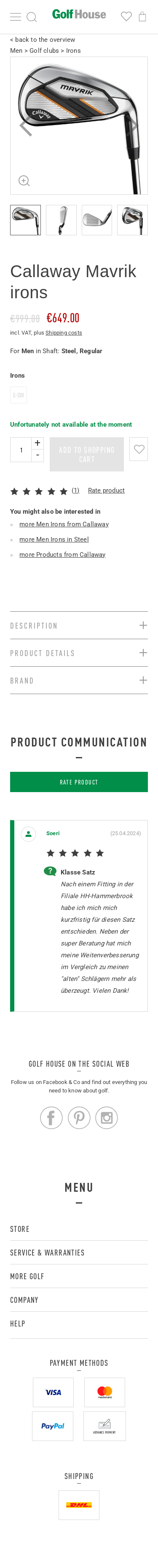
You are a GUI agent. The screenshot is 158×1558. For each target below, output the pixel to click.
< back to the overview (42, 40)
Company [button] (24, 1300)
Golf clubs (44, 50)
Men (16, 50)
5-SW (18, 395)
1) (76, 490)
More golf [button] (27, 1276)
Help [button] (18, 1323)
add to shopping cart (87, 454)
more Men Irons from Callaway (64, 524)
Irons (73, 50)
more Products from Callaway (62, 554)
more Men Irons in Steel (54, 539)
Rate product (106, 490)
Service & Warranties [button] (47, 1252)
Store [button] (19, 1229)
